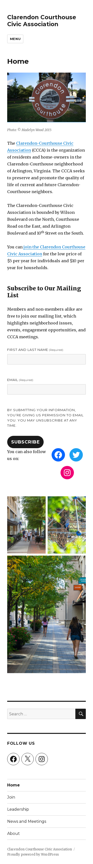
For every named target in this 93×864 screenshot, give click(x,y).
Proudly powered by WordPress (33, 854)
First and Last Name (35, 350)
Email (20, 380)
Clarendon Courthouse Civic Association (41, 21)
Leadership (18, 809)
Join (11, 797)
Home (13, 785)
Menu (15, 39)
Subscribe (25, 442)
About (13, 833)
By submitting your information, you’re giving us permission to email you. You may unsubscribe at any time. (45, 417)
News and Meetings (26, 821)
